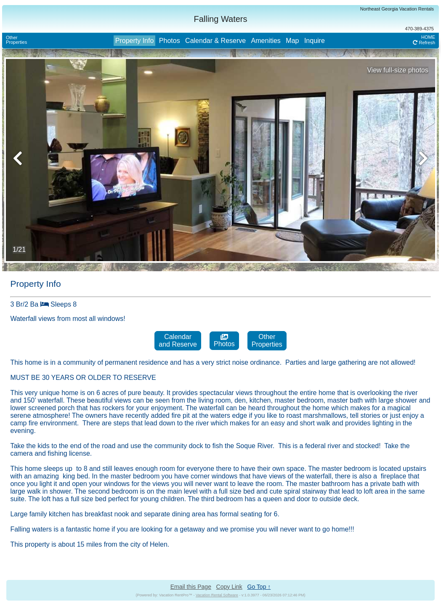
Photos (169, 40)
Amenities (266, 40)
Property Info (134, 40)
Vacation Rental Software (217, 595)
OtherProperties (16, 40)
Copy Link (229, 586)
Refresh (424, 42)
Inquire (314, 40)
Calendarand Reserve (178, 340)
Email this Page (190, 586)
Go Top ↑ (259, 586)
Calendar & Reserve (215, 40)
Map (292, 40)
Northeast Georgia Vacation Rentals (397, 8)
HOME (428, 37)
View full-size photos (397, 70)
